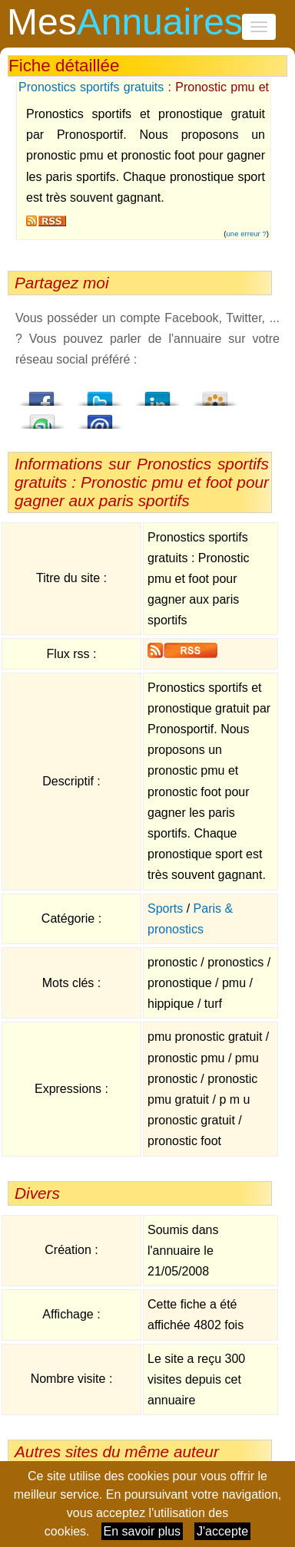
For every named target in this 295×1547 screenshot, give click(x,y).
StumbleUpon (42, 417)
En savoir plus (142, 1531)
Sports (165, 908)
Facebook (42, 394)
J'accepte (222, 1531)
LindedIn (157, 394)
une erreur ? (247, 233)
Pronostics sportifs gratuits (91, 87)
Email (100, 417)
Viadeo (215, 394)
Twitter (100, 394)
